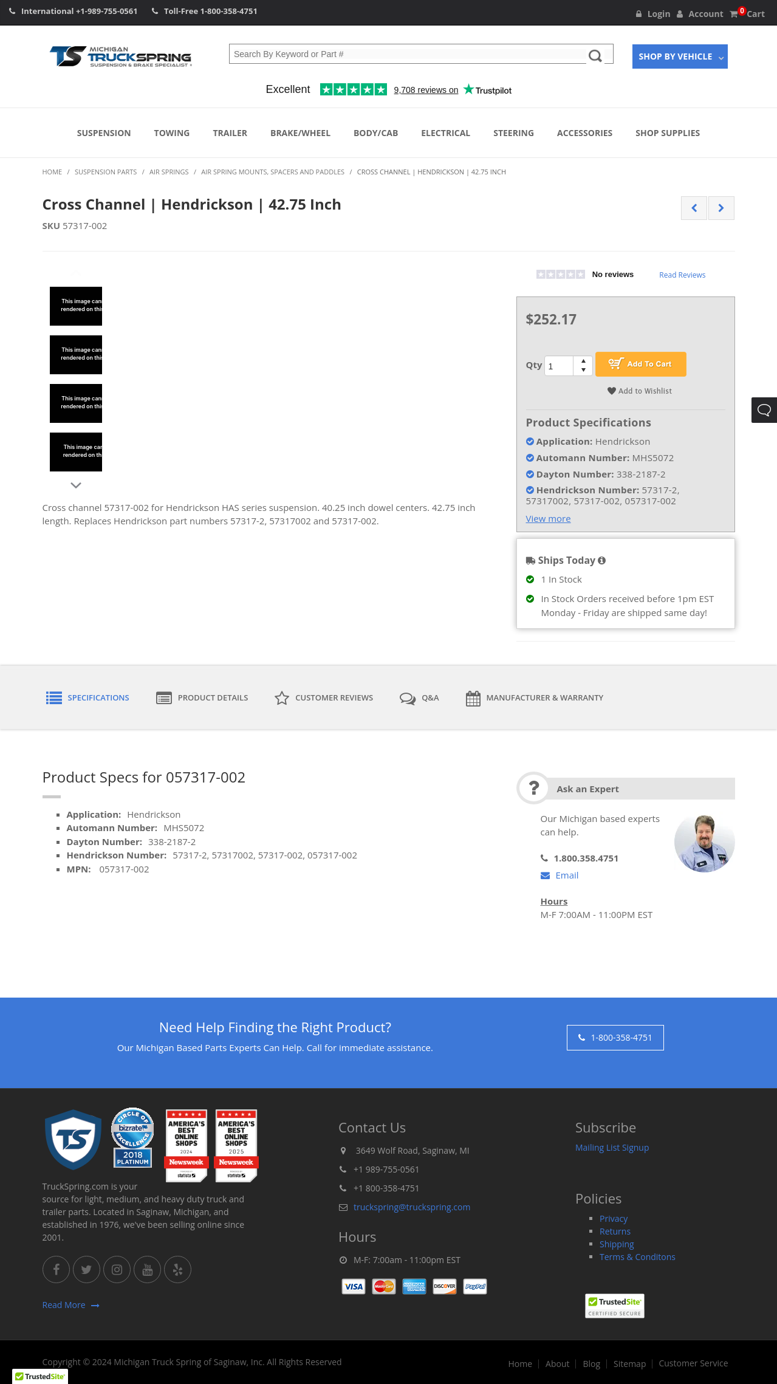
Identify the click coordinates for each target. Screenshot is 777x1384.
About (557, 1364)
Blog (591, 1364)
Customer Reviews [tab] (324, 699)
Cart (747, 13)
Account (700, 13)
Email (560, 875)
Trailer (230, 133)
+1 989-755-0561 (387, 1169)
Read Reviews (682, 275)
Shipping (617, 1244)
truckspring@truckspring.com (412, 1207)
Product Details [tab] (202, 699)
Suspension (104, 133)
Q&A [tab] (419, 699)
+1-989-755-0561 (107, 10)
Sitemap (630, 1364)
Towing (172, 133)
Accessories (584, 133)
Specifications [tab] (87, 699)
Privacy (614, 1218)
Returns (615, 1231)
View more (548, 518)
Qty (534, 364)
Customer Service (693, 1363)
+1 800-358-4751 (387, 1188)
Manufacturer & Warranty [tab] (535, 699)
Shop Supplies (667, 133)
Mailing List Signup (612, 1147)
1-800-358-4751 (229, 10)
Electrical (445, 133)
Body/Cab (376, 133)
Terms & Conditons (638, 1256)
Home (520, 1364)
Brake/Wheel (300, 133)
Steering (513, 133)
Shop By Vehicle (676, 56)
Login (653, 13)
